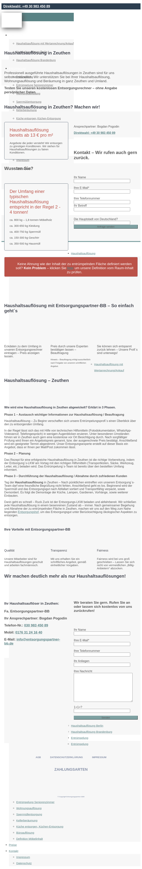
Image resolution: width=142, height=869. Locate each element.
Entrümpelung (79, 737)
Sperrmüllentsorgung (29, 814)
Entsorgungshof (28, 512)
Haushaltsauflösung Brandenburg (91, 731)
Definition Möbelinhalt (29, 838)
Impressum (23, 857)
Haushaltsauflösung (20, 35)
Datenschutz (24, 863)
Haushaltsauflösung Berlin (87, 725)
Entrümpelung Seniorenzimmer (35, 802)
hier (70, 268)
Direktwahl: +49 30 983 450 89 (26, 6)
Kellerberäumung (26, 820)
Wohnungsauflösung (29, 808)
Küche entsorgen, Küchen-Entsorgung (39, 826)
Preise (13, 844)
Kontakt (13, 851)
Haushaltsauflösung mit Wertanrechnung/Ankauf (45, 43)
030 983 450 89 (36, 625)
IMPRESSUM (99, 757)
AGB (38, 757)
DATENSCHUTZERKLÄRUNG (66, 757)
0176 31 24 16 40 (28, 632)
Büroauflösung (25, 832)
